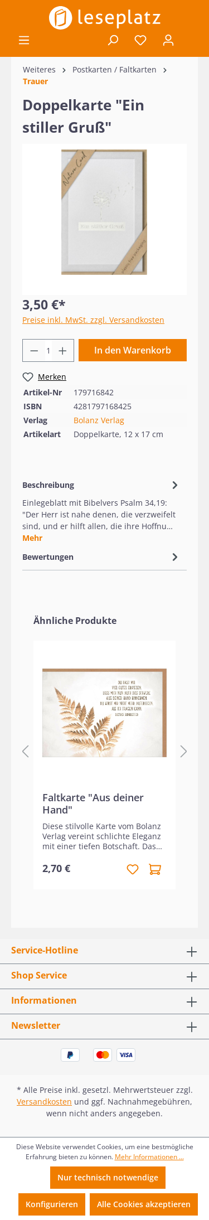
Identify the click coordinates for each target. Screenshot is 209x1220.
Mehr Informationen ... (149, 1156)
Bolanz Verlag (99, 420)
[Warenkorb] (190, 41)
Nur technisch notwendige (107, 1177)
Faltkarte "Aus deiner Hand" (93, 803)
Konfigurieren (52, 1204)
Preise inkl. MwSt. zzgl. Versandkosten (93, 319)
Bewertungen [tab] (101, 556)
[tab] (101, 510)
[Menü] (24, 40)
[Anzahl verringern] (34, 350)
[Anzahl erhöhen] (63, 350)
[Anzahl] (48, 350)
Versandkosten (44, 1101)
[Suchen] (112, 40)
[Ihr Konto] (168, 40)
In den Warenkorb (132, 350)
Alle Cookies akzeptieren (144, 1204)
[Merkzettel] (140, 40)
